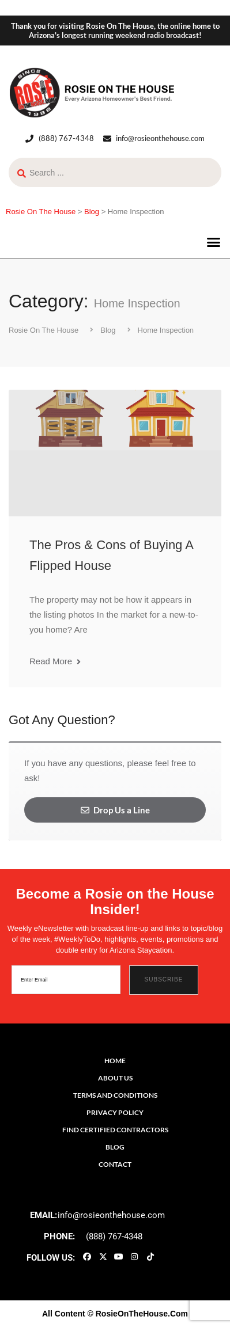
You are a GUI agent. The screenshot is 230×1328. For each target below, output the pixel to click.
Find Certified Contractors (115, 1129)
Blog (115, 1147)
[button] (214, 242)
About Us (115, 1078)
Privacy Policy (115, 1112)
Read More (55, 661)
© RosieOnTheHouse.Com (138, 1313)
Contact (115, 1164)
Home (115, 1060)
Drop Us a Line (115, 810)
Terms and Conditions (115, 1095)
